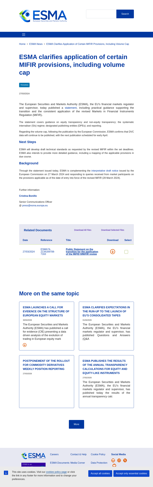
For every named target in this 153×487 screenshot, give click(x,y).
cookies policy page (56, 472)
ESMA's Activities (37, 40)
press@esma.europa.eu (35, 216)
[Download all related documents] (24, 355)
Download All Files (82, 241)
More (76, 435)
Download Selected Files (112, 241)
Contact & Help (103, 40)
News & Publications (56, 40)
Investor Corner (73, 40)
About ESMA (22, 40)
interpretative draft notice (104, 181)
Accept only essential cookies (131, 473)
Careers (54, 465)
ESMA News (36, 55)
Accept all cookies (100, 473)
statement (71, 118)
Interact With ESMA (88, 40)
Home (22, 55)
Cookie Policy (98, 465)
